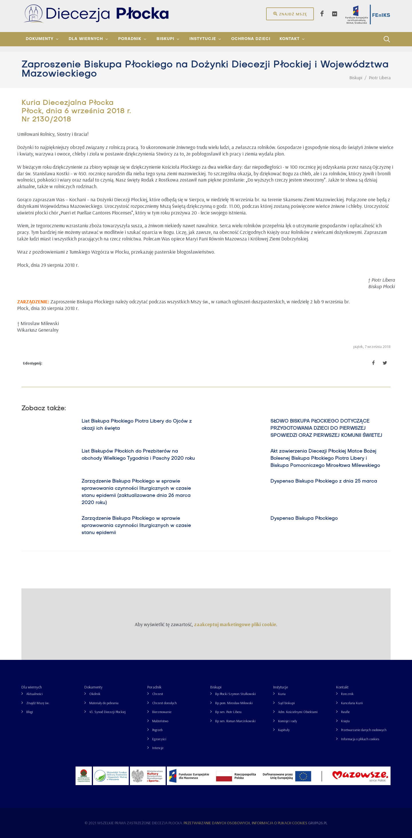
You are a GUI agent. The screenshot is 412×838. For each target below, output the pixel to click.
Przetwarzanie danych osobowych (364, 730)
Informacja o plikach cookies (360, 739)
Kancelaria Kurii (352, 703)
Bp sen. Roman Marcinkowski (235, 721)
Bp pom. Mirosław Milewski (234, 703)
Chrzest (157, 694)
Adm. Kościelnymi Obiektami (298, 712)
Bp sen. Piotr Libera (228, 712)
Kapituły (284, 730)
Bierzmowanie (161, 712)
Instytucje (280, 687)
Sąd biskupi (286, 703)
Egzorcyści (159, 739)
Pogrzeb (157, 730)
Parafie (345, 712)
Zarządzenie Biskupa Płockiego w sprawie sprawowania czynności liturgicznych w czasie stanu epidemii (136, 525)
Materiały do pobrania (103, 703)
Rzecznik (347, 694)
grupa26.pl (317, 822)
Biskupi (215, 687)
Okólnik (94, 694)
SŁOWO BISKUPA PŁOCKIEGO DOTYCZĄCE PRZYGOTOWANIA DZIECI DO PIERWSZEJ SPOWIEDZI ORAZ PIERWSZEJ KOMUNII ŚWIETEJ (326, 428)
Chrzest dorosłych (164, 703)
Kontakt (342, 687)
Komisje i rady (287, 721)
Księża (345, 721)
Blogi (29, 712)
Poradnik (154, 687)
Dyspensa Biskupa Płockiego (304, 518)
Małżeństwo (160, 721)
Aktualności (34, 694)
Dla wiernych (31, 687)
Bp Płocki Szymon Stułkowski (235, 694)
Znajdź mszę (290, 13)
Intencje (157, 748)
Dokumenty (93, 687)
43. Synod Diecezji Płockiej (107, 712)
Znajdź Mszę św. (37, 703)
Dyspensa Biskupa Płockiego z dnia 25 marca (323, 481)
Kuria (282, 694)
